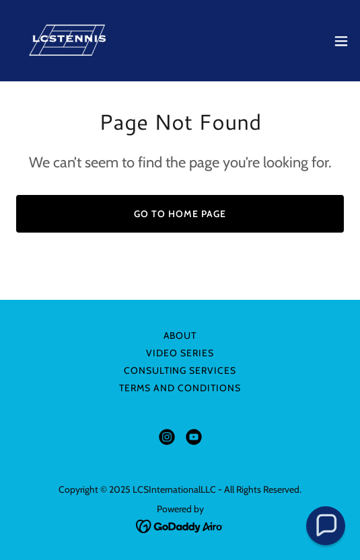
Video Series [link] (180, 353)
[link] (74, 40)
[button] (341, 41)
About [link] (180, 335)
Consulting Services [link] (180, 370)
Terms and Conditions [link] (180, 388)
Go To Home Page (180, 214)
